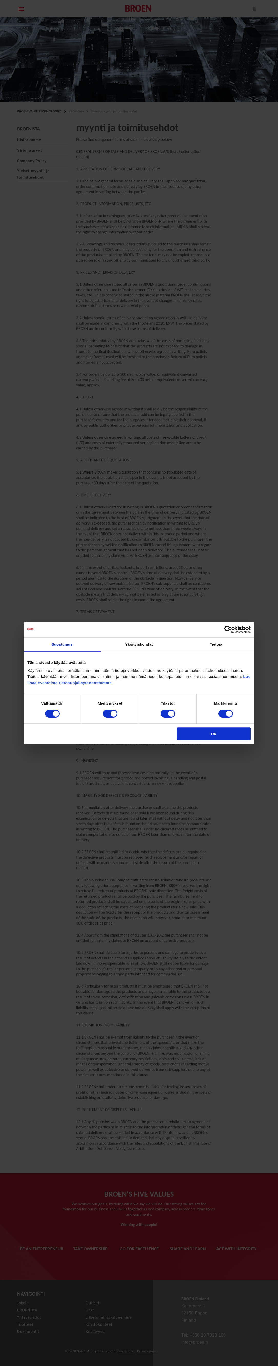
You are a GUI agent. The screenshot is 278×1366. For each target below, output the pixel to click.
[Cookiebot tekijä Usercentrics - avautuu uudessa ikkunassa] (228, 629)
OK (214, 734)
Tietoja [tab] (216, 644)
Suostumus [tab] (62, 644)
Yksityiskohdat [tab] (139, 644)
